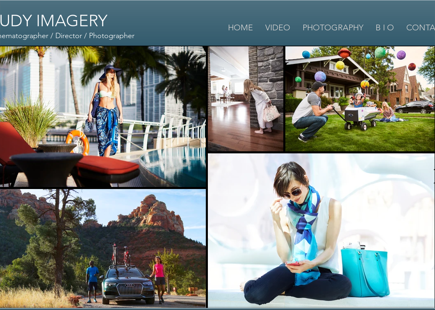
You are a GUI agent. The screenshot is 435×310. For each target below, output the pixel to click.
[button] (277, 27)
